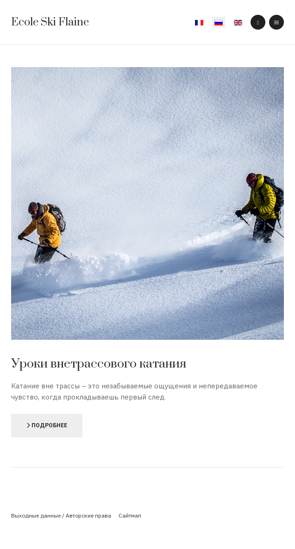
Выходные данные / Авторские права (61, 515)
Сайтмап (130, 515)
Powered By (148, 530)
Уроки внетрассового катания (98, 364)
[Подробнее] (46, 425)
